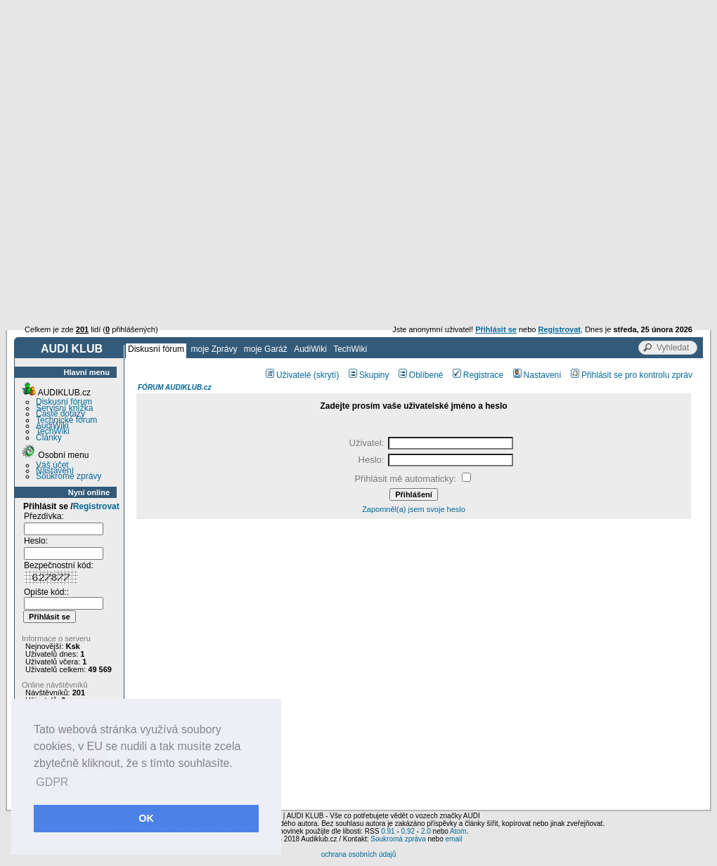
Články (49, 437)
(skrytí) (327, 375)
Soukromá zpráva (397, 839)
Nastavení (55, 470)
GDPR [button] (52, 782)
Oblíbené (421, 375)
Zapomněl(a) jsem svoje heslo (413, 509)
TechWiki (350, 349)
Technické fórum (66, 420)
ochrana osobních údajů (358, 854)
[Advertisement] (358, 105)
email (453, 839)
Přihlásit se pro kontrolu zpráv (631, 375)
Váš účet (52, 465)
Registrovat (96, 506)
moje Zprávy (213, 349)
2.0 (426, 831)
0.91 (387, 831)
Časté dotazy (60, 414)
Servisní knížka (64, 408)
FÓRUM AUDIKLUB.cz (175, 387)
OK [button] (146, 818)
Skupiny (369, 375)
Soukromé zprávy (68, 476)
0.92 (408, 831)
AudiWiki (310, 349)
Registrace (478, 375)
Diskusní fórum (156, 349)
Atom (458, 831)
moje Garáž (266, 349)
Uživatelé (288, 375)
